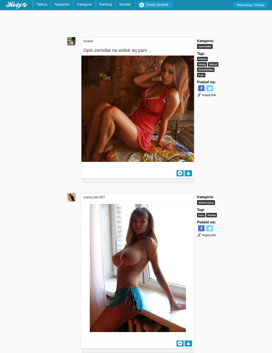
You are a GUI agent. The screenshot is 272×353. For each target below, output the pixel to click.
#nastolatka (206, 69)
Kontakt (125, 4)
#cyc (201, 75)
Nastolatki (204, 46)
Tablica (41, 4)
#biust (213, 64)
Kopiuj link (206, 95)
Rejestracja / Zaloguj (250, 5)
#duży (202, 64)
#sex (201, 215)
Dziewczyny (206, 202)
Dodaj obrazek (157, 4)
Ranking (105, 4)
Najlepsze (62, 4)
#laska (202, 59)
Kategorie (84, 4)
